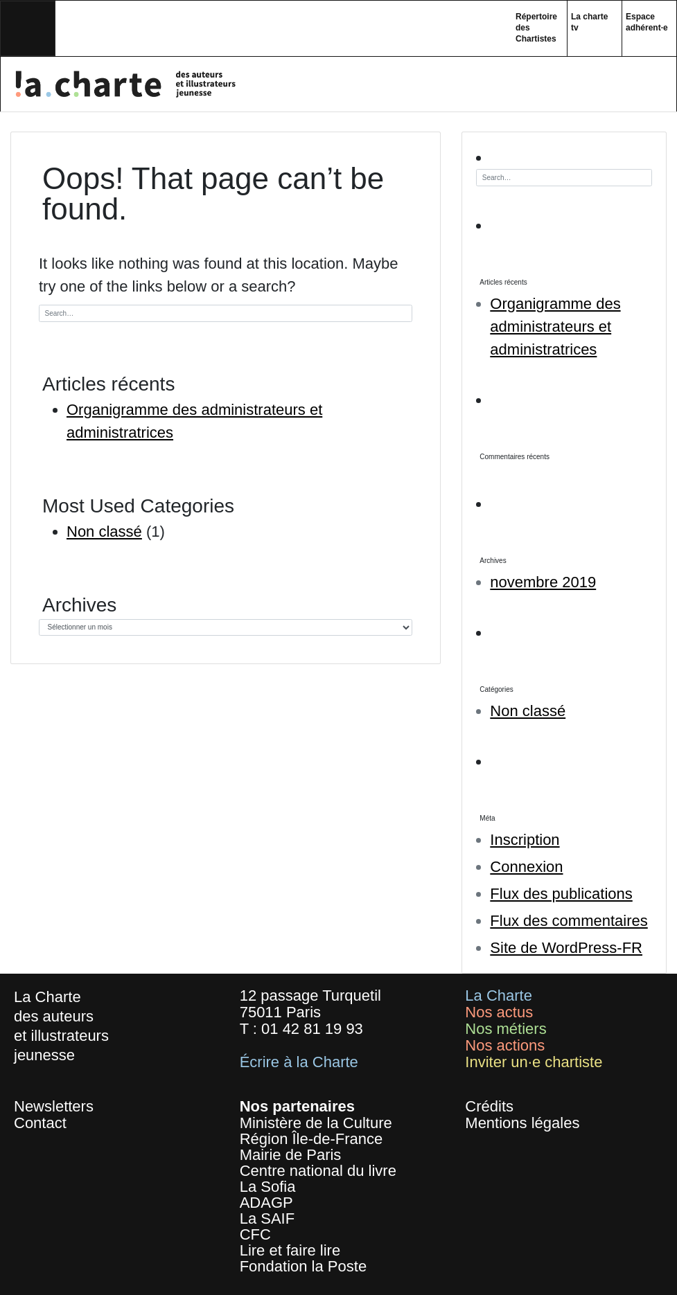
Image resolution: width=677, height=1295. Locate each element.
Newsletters (54, 1106)
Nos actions (505, 1045)
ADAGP (266, 1202)
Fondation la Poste (303, 1266)
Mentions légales (522, 1123)
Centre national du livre (318, 1170)
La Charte (498, 995)
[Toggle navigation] (27, 28)
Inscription (524, 839)
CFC (255, 1234)
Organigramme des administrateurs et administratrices (555, 326)
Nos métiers (505, 1028)
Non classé (104, 531)
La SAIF (267, 1218)
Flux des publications (561, 893)
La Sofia (268, 1186)
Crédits (489, 1106)
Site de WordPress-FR (566, 947)
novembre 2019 (543, 582)
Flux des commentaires (568, 920)
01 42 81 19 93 (312, 1028)
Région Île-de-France (311, 1138)
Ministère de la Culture (316, 1123)
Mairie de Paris (291, 1154)
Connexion (526, 866)
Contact (40, 1123)
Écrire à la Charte (299, 1062)
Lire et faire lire (290, 1250)
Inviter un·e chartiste (533, 1062)
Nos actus (499, 1012)
